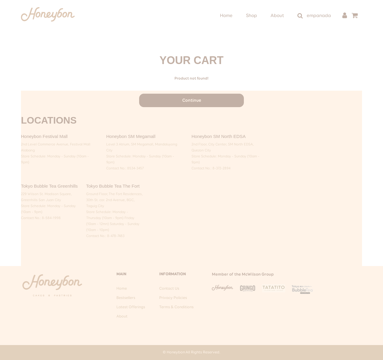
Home (226, 15)
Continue (191, 100)
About (277, 15)
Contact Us (169, 289)
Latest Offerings (130, 307)
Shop (251, 15)
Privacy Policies (173, 298)
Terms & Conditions (176, 307)
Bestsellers (125, 298)
